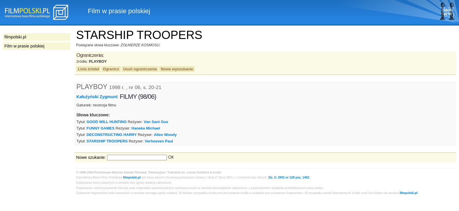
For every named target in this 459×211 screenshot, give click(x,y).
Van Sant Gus (156, 122)
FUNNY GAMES (100, 128)
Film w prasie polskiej (24, 46)
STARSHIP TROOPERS (107, 141)
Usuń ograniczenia (140, 69)
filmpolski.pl (132, 177)
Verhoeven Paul (159, 141)
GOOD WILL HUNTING (107, 122)
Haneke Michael (145, 128)
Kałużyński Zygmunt (96, 96)
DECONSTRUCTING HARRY (112, 134)
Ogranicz (111, 69)
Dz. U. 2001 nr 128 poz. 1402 (289, 177)
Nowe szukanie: (91, 157)
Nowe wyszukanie (177, 69)
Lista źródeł (88, 69)
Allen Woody (165, 134)
